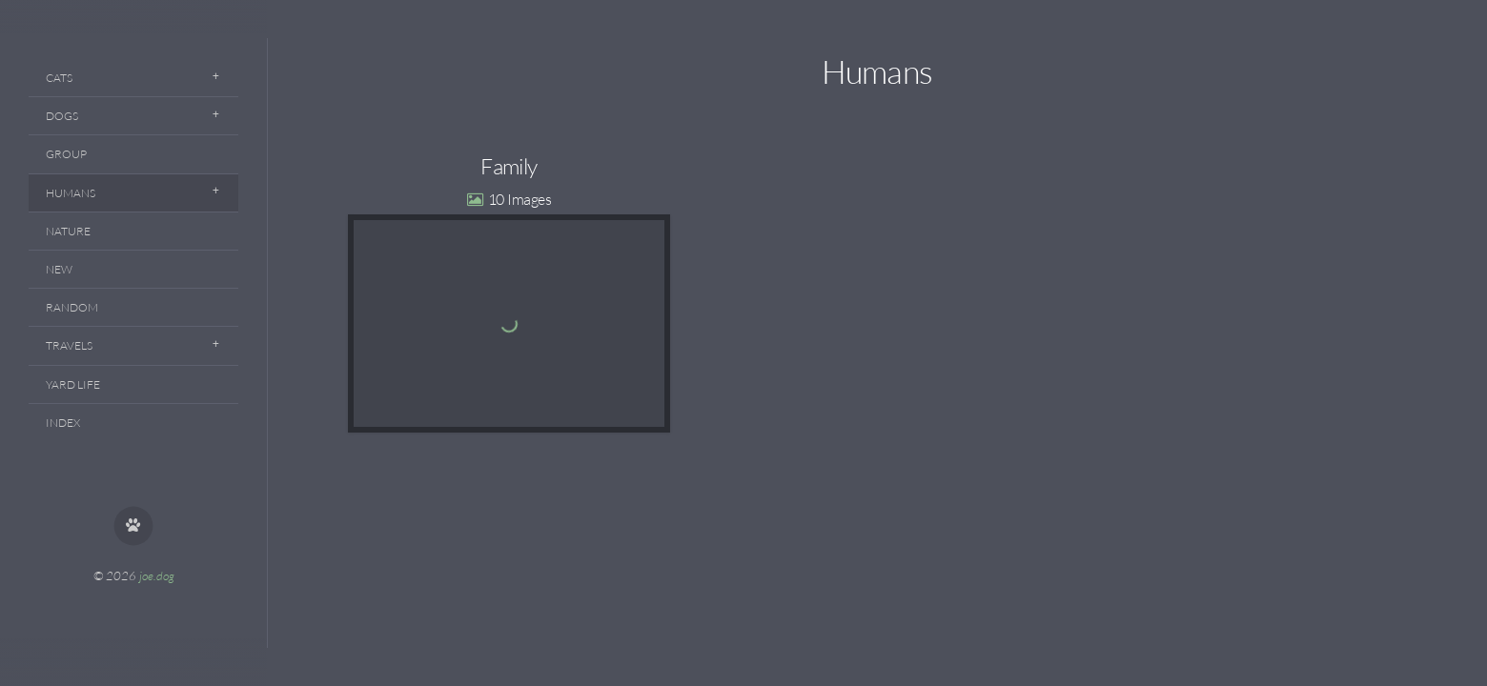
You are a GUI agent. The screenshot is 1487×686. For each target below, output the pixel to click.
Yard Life (73, 384)
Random (72, 307)
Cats (59, 78)
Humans (70, 193)
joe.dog (156, 575)
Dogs (62, 116)
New (59, 269)
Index (63, 422)
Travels (69, 345)
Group (66, 154)
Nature (68, 231)
